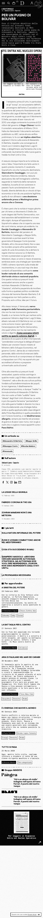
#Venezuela (7, 451)
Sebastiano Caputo (10, 463)
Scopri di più (32, 914)
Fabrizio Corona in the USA (16, 502)
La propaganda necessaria (16, 575)
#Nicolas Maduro (28, 446)
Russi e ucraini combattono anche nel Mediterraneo (21, 541)
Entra (21, 94)
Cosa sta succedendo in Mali (18, 549)
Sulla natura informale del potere (21, 533)
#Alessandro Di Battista (12, 441)
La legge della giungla (14, 492)
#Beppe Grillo (31, 441)
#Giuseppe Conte (10, 446)
